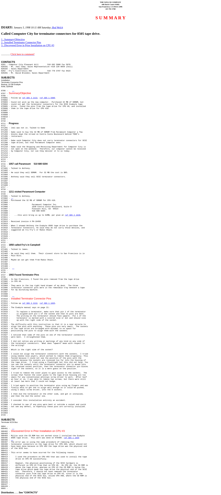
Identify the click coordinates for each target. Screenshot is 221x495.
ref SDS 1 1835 (47, 303)
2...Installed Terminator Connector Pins (21, 42)
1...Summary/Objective (13, 39)
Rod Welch (57, 27)
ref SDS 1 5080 (47, 98)
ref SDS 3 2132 (29, 98)
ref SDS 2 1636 (72, 215)
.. (13, 91)
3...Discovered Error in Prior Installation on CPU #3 (27, 45)
